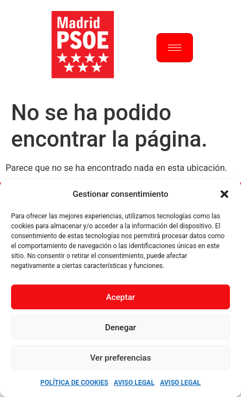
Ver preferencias (120, 358)
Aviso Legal (134, 383)
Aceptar (120, 297)
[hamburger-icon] (174, 47)
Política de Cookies (74, 383)
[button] (224, 194)
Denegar (120, 327)
